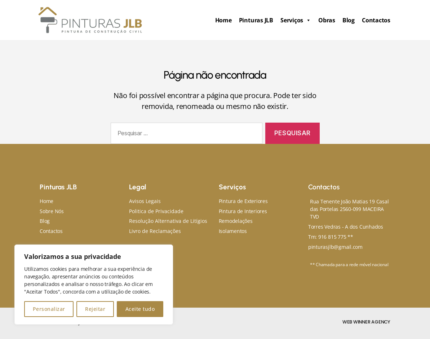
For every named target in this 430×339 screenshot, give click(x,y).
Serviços (295, 20)
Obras (326, 20)
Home (223, 20)
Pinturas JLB (256, 20)
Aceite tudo (140, 308)
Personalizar (49, 308)
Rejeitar (95, 308)
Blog (348, 20)
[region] (93, 285)
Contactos (376, 20)
